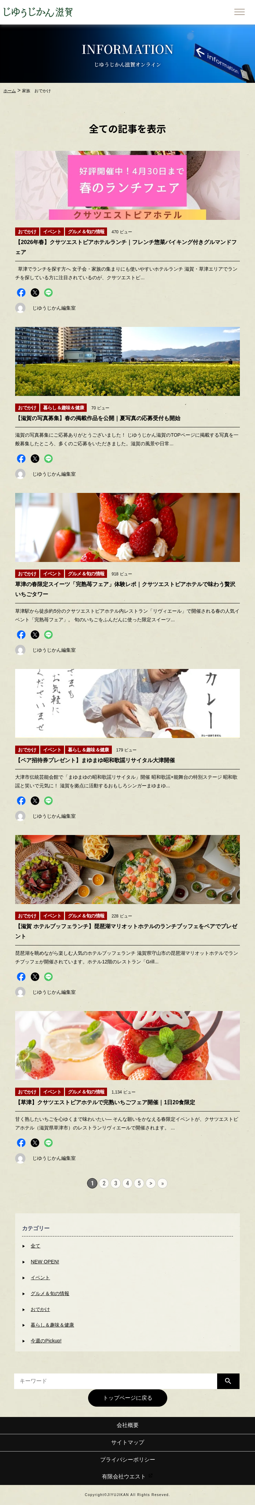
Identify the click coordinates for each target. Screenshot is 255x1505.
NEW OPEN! (45, 1261)
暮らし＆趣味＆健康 (52, 1325)
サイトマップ (127, 1442)
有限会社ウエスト (127, 1476)
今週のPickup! (46, 1340)
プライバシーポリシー (127, 1460)
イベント (40, 1277)
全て (35, 1246)
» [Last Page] (162, 1183)
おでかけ (40, 1309)
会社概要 (128, 1425)
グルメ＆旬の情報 (50, 1293)
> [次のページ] (150, 1183)
